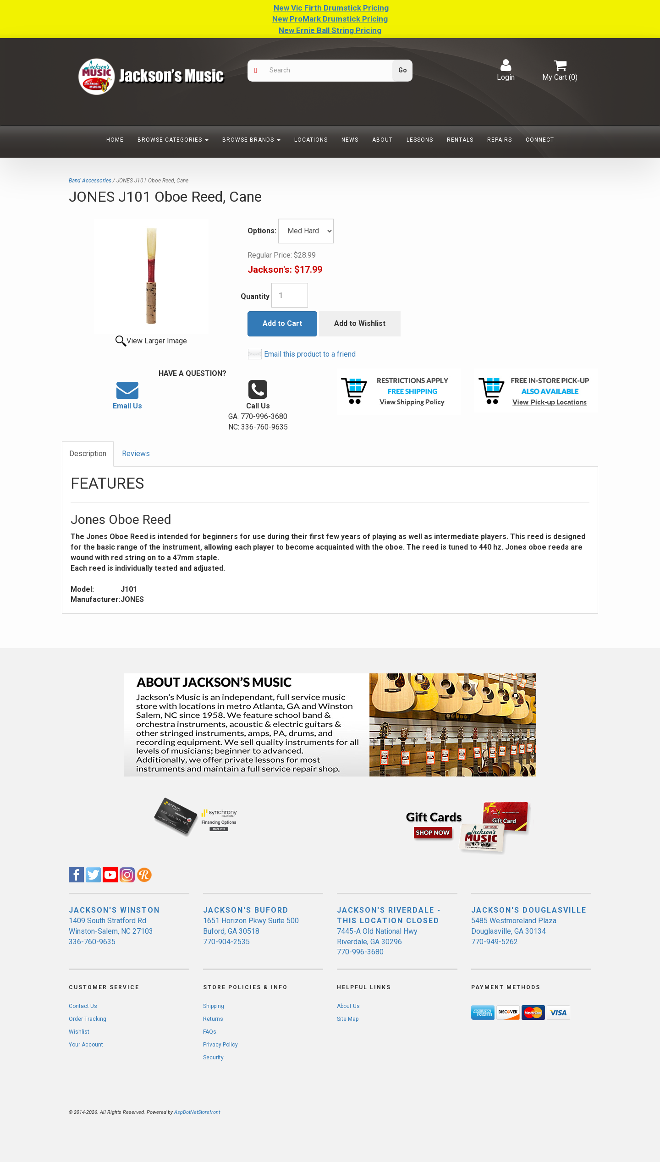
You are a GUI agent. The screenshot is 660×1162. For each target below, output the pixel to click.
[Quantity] (289, 295)
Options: (262, 230)
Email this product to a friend (310, 354)
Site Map (347, 1019)
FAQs (209, 1032)
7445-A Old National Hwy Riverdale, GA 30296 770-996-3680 (377, 942)
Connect (540, 140)
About (382, 140)
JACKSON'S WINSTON (114, 910)
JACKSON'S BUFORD (246, 910)
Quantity (255, 296)
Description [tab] (87, 453)
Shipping (213, 1006)
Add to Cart (282, 323)
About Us (348, 1006)
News (349, 140)
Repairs (499, 140)
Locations (311, 140)
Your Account (86, 1044)
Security (213, 1057)
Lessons (420, 140)
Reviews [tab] (136, 453)
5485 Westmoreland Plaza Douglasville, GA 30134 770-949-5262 (513, 931)
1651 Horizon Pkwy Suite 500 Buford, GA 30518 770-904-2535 (251, 931)
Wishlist (79, 1032)
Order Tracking (87, 1019)
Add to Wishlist (359, 323)
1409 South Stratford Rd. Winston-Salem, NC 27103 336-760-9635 (111, 931)
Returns (213, 1019)
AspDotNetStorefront (197, 1112)
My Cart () (560, 70)
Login (506, 70)
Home (115, 140)
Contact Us (83, 1006)
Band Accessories (90, 180)
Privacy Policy (220, 1044)
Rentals (460, 140)
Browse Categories (173, 140)
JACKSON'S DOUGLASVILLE (529, 910)
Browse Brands (251, 140)
